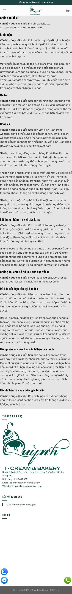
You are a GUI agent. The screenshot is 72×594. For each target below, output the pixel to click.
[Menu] (4, 10)
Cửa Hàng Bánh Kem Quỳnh (21, 504)
